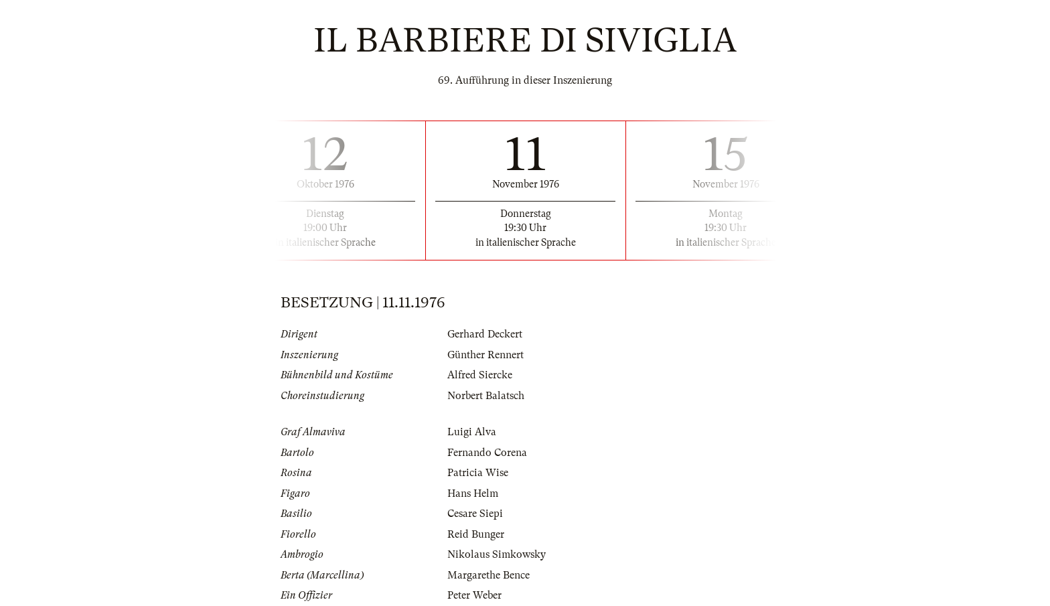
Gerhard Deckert (484, 334)
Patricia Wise (477, 473)
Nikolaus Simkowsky (496, 554)
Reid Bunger (475, 534)
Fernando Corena (487, 453)
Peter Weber (474, 595)
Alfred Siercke (479, 375)
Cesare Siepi (475, 514)
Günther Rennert (485, 355)
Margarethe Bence (488, 575)
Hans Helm (472, 493)
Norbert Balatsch (485, 396)
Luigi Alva (471, 432)
